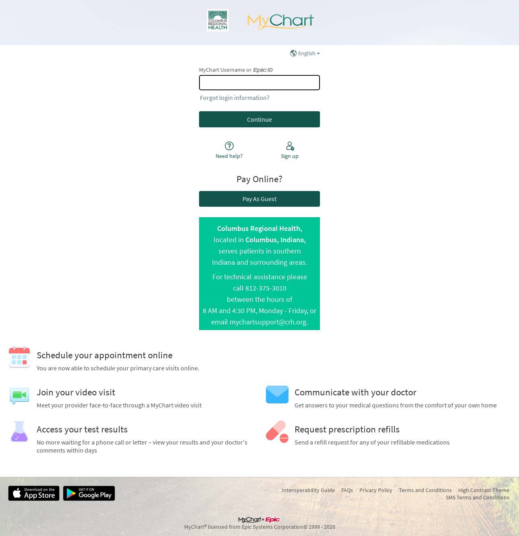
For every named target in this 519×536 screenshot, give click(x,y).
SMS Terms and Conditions (477, 497)
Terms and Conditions (425, 490)
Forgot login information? (235, 97)
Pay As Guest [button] (259, 199)
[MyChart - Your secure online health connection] (259, 22)
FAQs (347, 490)
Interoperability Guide (308, 490)
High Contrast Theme (483, 490)
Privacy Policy (375, 490)
